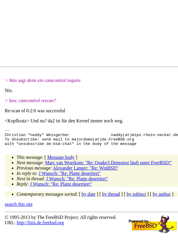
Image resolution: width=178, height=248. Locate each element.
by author (162, 197)
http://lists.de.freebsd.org (40, 226)
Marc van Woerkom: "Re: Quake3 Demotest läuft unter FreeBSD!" (108, 166)
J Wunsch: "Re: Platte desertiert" (70, 176)
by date (89, 197)
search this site (19, 207)
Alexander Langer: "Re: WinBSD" (85, 171)
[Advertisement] (68, 34)
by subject (136, 197)
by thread (111, 197)
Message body (61, 160)
